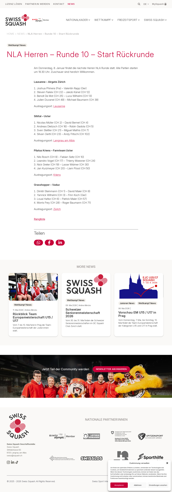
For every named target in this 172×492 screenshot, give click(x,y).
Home (10, 33)
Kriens (57, 174)
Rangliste (39, 219)
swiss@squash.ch (14, 455)
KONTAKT (58, 4)
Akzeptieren (119, 485)
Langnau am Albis (64, 140)
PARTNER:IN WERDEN (37, 4)
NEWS (71, 4)
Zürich (57, 209)
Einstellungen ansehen (158, 485)
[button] (167, 463)
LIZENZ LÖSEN (13, 4)
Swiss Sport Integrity (102, 481)
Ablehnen (137, 485)
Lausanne (59, 106)
